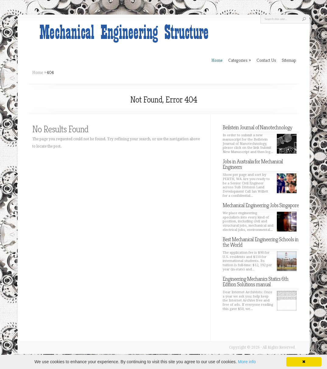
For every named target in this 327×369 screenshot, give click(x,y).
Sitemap (289, 60)
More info (247, 361)
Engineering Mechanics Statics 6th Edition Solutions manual (255, 281)
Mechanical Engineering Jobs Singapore (261, 205)
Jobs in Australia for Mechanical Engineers (253, 164)
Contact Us (266, 60)
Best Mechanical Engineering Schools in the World (260, 242)
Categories (239, 60)
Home (37, 72)
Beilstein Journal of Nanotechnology (257, 127)
